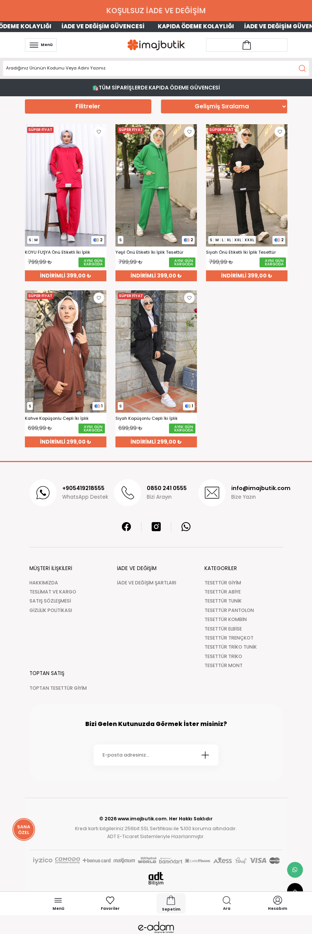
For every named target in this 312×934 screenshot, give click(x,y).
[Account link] (246, 45)
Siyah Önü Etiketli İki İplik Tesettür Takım (241, 252)
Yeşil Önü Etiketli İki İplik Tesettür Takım (149, 252)
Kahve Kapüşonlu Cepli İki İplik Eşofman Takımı (57, 418)
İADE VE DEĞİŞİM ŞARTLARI (146, 583)
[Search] (156, 68)
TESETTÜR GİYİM (222, 583)
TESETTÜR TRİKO (223, 656)
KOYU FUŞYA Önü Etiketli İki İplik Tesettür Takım (57, 252)
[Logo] (156, 45)
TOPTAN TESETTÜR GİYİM (58, 688)
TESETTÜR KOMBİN (225, 619)
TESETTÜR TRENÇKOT (229, 638)
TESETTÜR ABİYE (222, 592)
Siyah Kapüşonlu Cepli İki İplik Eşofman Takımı (146, 418)
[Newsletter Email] (156, 755)
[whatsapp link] (295, 870)
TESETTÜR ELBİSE (223, 629)
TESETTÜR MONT (223, 665)
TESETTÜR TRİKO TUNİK (230, 647)
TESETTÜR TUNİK (223, 601)
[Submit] (205, 755)
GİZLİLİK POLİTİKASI (50, 610)
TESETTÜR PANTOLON (229, 610)
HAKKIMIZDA (43, 583)
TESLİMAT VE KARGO (52, 592)
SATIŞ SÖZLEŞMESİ (50, 601)
